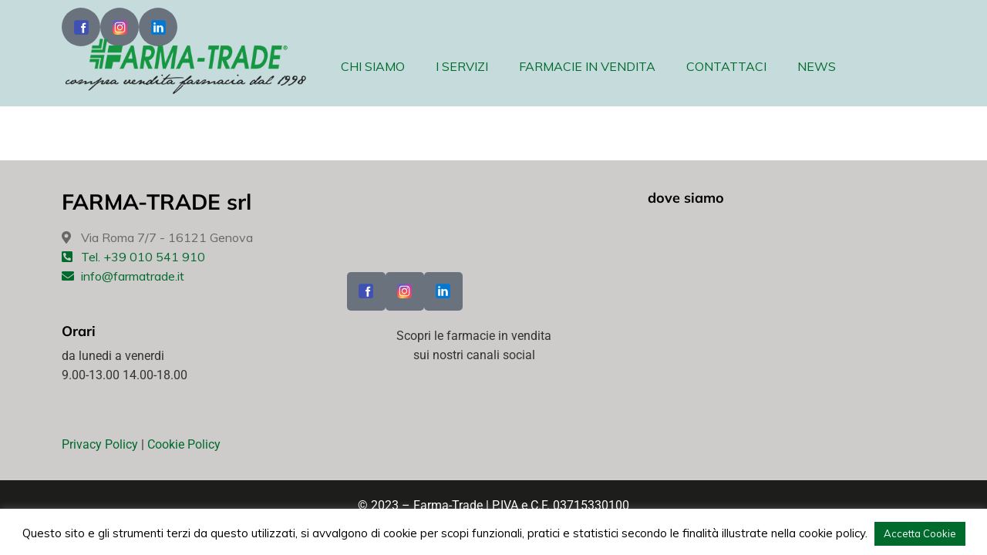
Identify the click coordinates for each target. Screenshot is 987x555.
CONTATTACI (726, 66)
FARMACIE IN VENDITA (587, 66)
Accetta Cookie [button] (920, 533)
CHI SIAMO (373, 66)
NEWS (816, 66)
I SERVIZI (462, 66)
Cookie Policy (184, 444)
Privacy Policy (100, 444)
